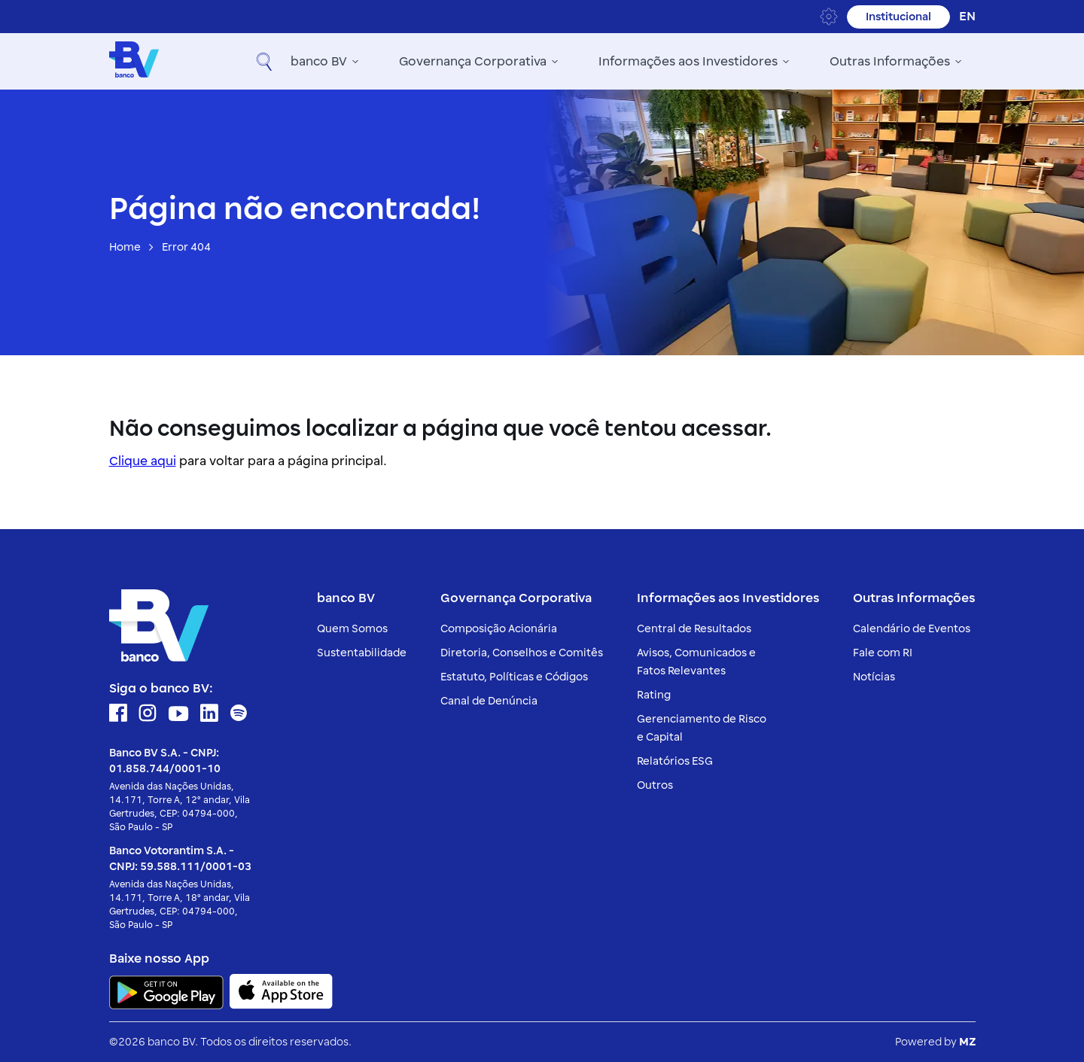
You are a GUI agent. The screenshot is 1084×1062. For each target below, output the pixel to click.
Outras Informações (787, 61)
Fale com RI (882, 653)
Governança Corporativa (370, 61)
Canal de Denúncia (488, 701)
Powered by (935, 1042)
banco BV (216, 61)
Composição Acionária (498, 628)
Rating (654, 695)
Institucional (898, 17)
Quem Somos (352, 628)
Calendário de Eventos (911, 628)
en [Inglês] (967, 16)
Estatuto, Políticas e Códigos (514, 677)
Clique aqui (142, 461)
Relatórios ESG (675, 761)
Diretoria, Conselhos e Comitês (521, 653)
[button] (960, 62)
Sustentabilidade (361, 653)
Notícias (874, 677)
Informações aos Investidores (585, 61)
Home (125, 247)
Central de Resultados (694, 628)
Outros (655, 785)
